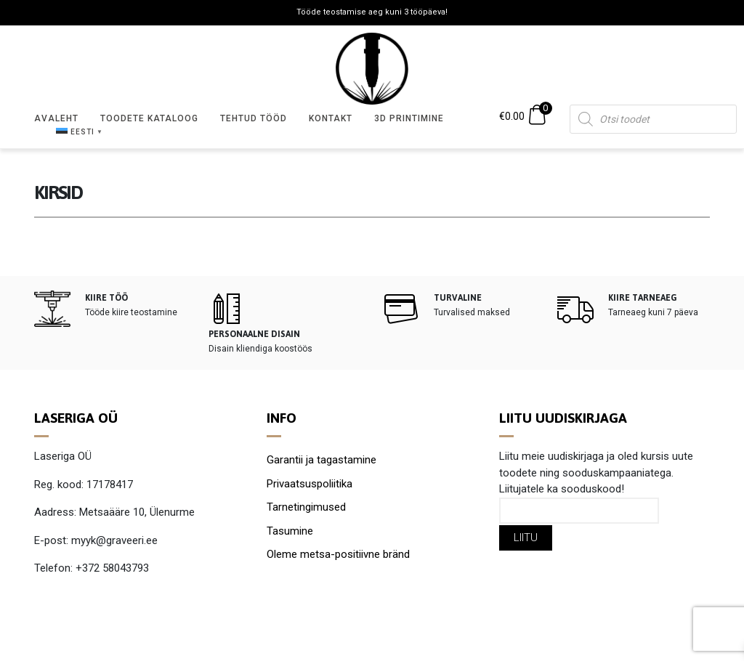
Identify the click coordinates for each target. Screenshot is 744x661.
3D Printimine (409, 118)
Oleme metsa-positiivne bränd (338, 554)
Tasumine (290, 531)
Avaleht (56, 118)
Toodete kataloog (149, 118)
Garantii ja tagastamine (321, 459)
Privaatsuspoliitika (309, 483)
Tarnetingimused (306, 507)
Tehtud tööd (253, 118)
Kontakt (330, 118)
